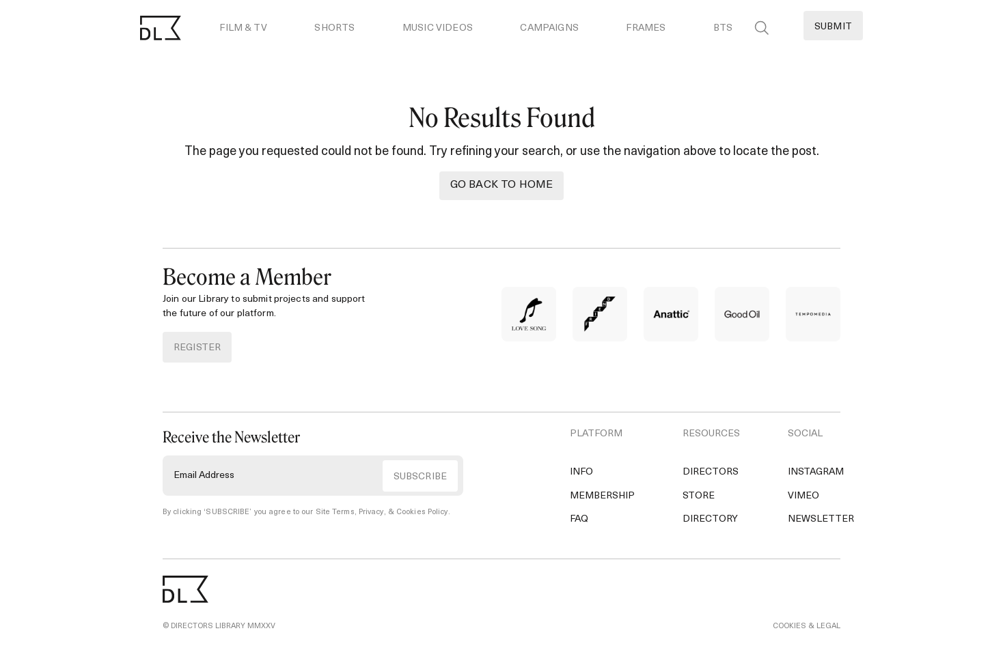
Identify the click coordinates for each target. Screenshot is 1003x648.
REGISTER (197, 348)
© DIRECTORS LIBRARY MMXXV (219, 626)
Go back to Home (501, 185)
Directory (710, 519)
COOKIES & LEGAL (806, 626)
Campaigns (549, 28)
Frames (645, 28)
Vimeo (803, 496)
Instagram (816, 472)
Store (699, 496)
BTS (722, 28)
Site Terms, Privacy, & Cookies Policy (382, 512)
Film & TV (242, 28)
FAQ (579, 519)
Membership (602, 496)
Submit (833, 27)
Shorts (334, 28)
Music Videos (437, 28)
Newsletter (821, 519)
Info (581, 472)
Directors (711, 472)
